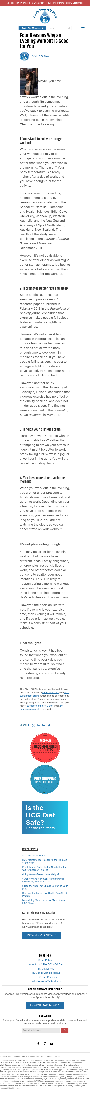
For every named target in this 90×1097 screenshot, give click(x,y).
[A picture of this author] (24, 56)
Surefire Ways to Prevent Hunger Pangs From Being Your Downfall (43, 880)
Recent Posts (30, 849)
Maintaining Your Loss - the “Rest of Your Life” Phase (44, 901)
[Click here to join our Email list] (64, 1030)
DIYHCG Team (41, 56)
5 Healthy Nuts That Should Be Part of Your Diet (45, 887)
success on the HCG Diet (40, 705)
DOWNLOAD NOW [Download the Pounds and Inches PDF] (42, 935)
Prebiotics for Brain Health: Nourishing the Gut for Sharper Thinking (44, 868)
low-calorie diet (50, 692)
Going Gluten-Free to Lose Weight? (40, 874)
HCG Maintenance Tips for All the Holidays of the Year (44, 861)
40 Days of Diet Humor (34, 855)
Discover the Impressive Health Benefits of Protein (44, 894)
